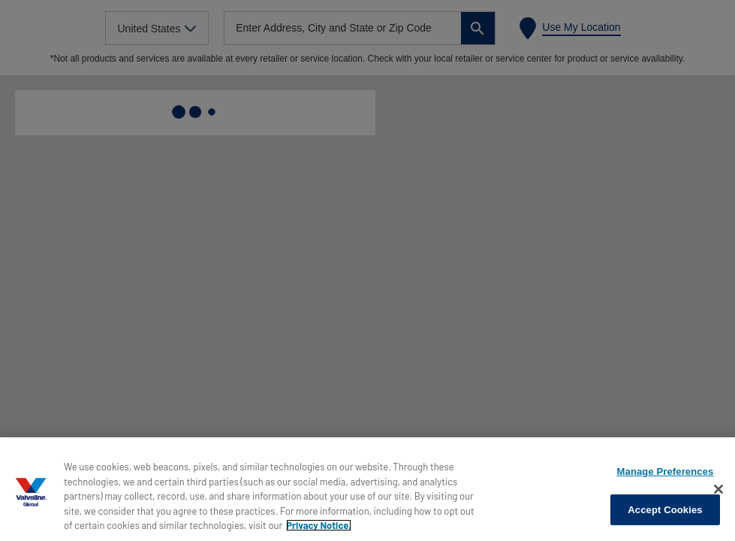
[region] (367, 489)
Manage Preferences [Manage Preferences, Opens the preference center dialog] (665, 471)
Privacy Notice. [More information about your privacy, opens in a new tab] (318, 525)
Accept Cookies (665, 509)
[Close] (718, 489)
